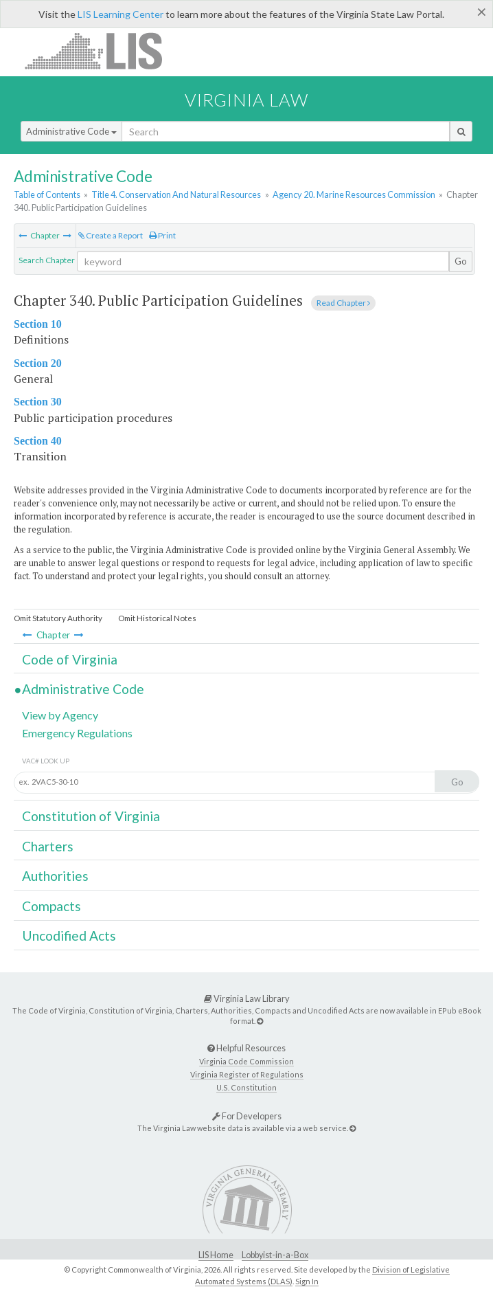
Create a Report (110, 235)
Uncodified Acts (69, 935)
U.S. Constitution (246, 1087)
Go (461, 261)
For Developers (247, 1115)
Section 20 (38, 363)
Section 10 (38, 324)
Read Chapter (343, 303)
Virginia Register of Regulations (246, 1074)
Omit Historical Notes (157, 618)
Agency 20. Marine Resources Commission (354, 194)
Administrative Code (71, 131)
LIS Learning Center (120, 14)
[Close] (482, 12)
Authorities (55, 876)
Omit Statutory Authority (58, 618)
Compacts (51, 906)
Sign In (307, 1281)
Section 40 (38, 441)
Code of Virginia (69, 659)
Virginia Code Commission (246, 1061)
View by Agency (60, 714)
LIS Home (215, 1255)
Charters (47, 846)
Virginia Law (246, 99)
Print (162, 235)
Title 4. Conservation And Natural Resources (176, 194)
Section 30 (38, 401)
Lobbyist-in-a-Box (275, 1255)
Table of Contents (47, 194)
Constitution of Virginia (91, 816)
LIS (101, 50)
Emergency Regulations (77, 732)
